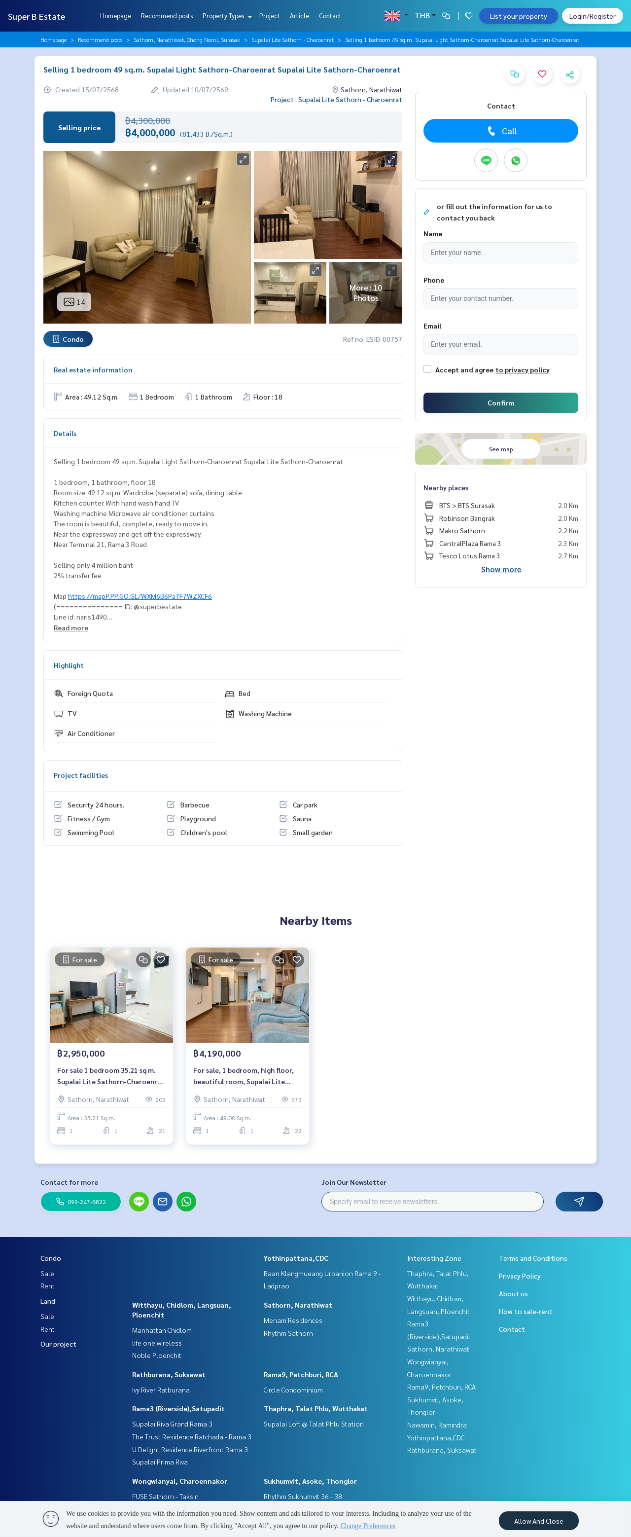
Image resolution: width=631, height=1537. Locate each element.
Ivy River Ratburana (161, 1389)
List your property (518, 15)
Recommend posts (167, 15)
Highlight (69, 664)
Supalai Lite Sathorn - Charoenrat (292, 39)
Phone (433, 279)
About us (513, 1293)
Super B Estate (36, 16)
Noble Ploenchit (156, 1355)
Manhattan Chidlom (162, 1329)
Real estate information (93, 369)
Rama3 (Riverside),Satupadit (178, 1408)
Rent (47, 1285)
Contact (330, 15)
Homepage (115, 15)
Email (432, 325)
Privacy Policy (520, 1275)
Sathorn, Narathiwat (298, 1304)
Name (432, 233)
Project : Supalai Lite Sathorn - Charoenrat (336, 99)
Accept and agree (464, 369)
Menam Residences (293, 1320)
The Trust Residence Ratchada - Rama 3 (191, 1436)
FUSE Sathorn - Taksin (165, 1496)
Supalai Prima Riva (160, 1461)
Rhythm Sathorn (288, 1332)
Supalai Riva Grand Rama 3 (172, 1423)
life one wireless (157, 1342)
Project (269, 15)
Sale (47, 1273)
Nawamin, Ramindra (437, 1424)
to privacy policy (522, 369)
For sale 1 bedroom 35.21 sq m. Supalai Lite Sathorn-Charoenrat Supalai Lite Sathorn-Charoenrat (111, 1076)
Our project (58, 1343)
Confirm (501, 402)
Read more (71, 627)
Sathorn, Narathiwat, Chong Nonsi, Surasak (187, 39)
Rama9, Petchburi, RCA (301, 1374)
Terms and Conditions (533, 1257)
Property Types (226, 15)
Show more (501, 569)
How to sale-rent (526, 1311)
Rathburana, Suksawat (169, 1374)
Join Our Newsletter (353, 1181)
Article (299, 15)
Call (501, 131)
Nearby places (445, 487)
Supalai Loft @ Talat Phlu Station (314, 1423)
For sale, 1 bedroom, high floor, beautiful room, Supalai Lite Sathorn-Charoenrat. (243, 1076)
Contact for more (69, 1181)
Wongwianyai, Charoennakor (179, 1480)
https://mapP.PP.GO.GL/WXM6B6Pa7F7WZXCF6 (140, 595)
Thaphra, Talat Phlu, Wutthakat (316, 1408)
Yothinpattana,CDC (296, 1257)
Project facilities (81, 774)
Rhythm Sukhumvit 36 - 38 (303, 1496)
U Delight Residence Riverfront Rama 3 (190, 1449)
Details (65, 433)
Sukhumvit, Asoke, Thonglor (310, 1480)
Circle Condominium (293, 1389)
